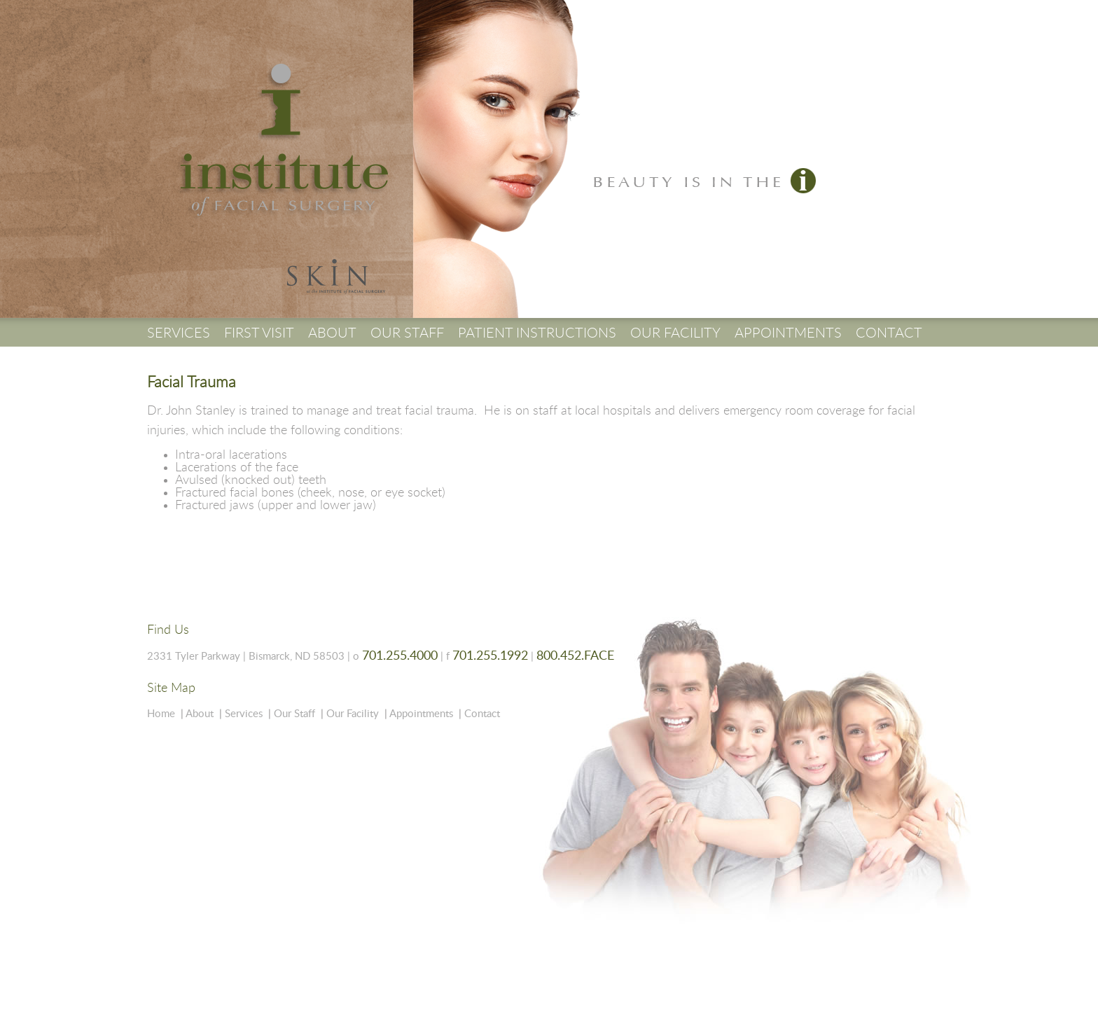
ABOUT (332, 333)
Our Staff (294, 714)
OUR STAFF (407, 333)
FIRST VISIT (259, 333)
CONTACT (889, 333)
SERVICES (178, 333)
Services (244, 714)
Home (161, 714)
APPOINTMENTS (788, 333)
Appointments (421, 714)
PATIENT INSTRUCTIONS (537, 333)
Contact (482, 714)
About (200, 714)
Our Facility (352, 714)
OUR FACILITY (675, 333)
